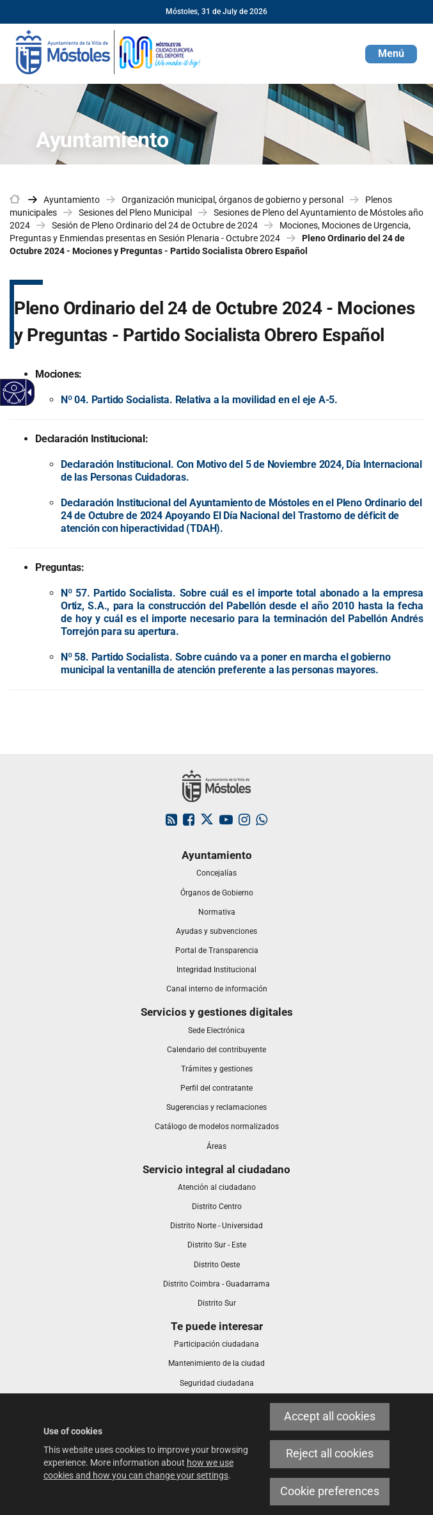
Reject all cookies (330, 1453)
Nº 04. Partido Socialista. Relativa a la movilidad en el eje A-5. (199, 400)
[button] (391, 54)
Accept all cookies (329, 1416)
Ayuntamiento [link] (71, 200)
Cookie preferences (329, 1491)
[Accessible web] (14, 393)
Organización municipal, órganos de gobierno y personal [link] (232, 200)
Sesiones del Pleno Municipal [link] (135, 212)
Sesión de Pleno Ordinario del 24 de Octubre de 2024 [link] (155, 225)
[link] (108, 51)
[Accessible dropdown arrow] (27, 392)
